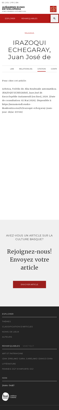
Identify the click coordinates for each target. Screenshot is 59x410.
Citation (41, 68)
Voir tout (28, 346)
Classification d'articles (17, 326)
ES (3, 2)
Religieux (29, 33)
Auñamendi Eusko (14, 9)
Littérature (9, 364)
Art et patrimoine (12, 353)
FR (12, 2)
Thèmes (6, 321)
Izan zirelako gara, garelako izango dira (27, 358)
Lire (12, 68)
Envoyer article (29, 284)
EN (17, 2)
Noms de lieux (10, 332)
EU (7, 2)
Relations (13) (25, 68)
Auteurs (7, 337)
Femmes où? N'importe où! (18, 369)
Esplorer (10, 18)
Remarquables (29, 18)
